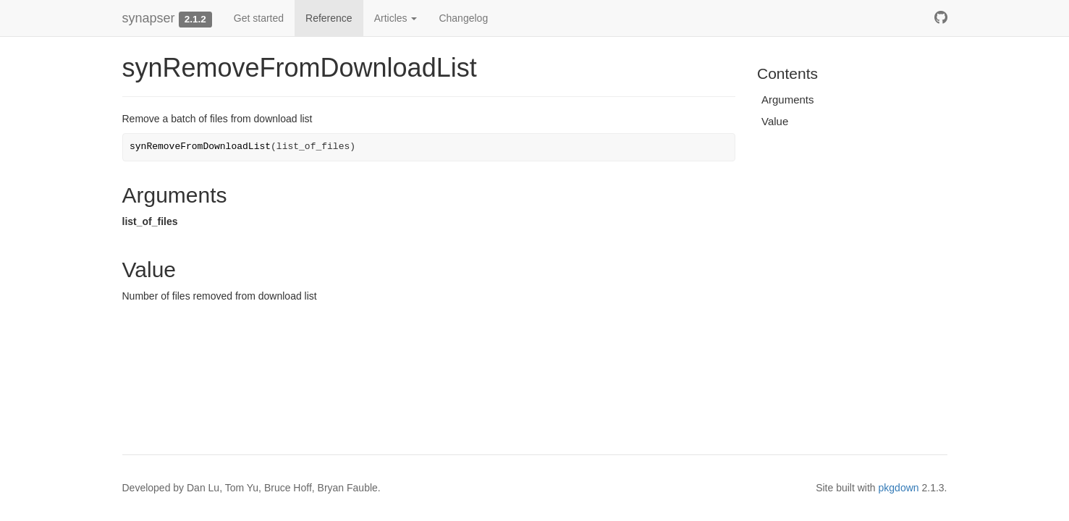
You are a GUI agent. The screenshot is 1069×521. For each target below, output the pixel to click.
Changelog (463, 18)
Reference (328, 18)
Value (774, 121)
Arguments (787, 99)
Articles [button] (396, 18)
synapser (148, 18)
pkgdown (899, 488)
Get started (259, 18)
